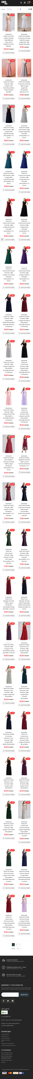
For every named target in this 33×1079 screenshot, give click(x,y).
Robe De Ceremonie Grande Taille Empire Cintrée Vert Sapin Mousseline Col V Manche (8, 557)
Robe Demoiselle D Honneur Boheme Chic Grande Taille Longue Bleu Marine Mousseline (9, 739)
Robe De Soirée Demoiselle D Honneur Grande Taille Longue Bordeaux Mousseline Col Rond (8, 464)
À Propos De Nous (5, 1034)
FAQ (2, 1041)
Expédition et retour (5, 1040)
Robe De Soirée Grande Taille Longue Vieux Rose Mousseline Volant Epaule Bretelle (8, 87)
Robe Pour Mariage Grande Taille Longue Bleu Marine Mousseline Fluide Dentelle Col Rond (24, 604)
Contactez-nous (5, 1036)
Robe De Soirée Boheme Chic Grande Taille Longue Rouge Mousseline (24, 649)
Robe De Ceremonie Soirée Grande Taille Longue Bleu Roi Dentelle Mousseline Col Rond (24, 179)
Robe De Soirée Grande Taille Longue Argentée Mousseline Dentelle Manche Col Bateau (8, 367)
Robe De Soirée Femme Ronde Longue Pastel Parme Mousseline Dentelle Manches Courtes (24, 922)
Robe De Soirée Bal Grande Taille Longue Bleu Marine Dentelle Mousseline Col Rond (8, 133)
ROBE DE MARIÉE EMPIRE (6, 1055)
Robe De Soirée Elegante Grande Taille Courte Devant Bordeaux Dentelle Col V (24, 462)
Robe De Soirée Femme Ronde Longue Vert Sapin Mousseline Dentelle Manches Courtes (9, 876)
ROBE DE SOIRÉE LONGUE (6, 1060)
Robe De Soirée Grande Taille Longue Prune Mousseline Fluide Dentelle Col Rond (9, 649)
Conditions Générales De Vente (8, 1045)
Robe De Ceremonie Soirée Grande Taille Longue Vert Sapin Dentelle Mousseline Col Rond (9, 275)
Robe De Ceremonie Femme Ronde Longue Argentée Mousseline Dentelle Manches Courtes (24, 830)
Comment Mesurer (5, 1038)
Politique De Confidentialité (7, 1043)
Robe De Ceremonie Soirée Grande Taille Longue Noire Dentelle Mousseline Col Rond (24, 227)
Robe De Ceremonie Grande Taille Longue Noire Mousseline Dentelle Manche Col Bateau (24, 368)
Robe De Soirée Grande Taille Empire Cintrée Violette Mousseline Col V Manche (24, 556)
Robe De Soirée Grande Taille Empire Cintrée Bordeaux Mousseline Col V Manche (8, 510)
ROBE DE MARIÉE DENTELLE (7, 1053)
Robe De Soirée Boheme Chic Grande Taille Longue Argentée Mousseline (8, 692)
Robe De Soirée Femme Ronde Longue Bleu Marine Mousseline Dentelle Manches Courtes (24, 876)
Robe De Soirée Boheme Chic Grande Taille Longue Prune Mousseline (24, 784)
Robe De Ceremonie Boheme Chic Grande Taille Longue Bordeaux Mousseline (24, 739)
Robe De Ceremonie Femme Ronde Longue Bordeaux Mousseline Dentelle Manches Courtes (9, 923)
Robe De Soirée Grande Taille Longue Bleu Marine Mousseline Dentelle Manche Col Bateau (9, 322)
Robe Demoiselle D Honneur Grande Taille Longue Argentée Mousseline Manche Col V (24, 87)
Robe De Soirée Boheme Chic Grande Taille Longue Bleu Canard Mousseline (24, 693)
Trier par (3, 9)
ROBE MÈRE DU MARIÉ (6, 1058)
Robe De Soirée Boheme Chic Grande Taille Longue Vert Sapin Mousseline (9, 828)
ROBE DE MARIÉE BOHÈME (6, 1057)
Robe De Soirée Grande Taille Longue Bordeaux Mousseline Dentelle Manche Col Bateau (24, 322)
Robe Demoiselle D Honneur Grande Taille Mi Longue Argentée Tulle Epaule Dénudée (24, 40)
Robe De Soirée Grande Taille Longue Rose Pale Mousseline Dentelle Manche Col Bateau (8, 415)
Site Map (3, 1062)
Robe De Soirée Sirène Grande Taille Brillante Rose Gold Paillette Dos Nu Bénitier (9, 41)
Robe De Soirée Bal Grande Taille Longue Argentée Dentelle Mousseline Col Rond (24, 133)
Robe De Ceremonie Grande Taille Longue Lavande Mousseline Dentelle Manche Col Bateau (24, 416)
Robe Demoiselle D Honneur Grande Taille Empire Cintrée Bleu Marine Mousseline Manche (24, 510)
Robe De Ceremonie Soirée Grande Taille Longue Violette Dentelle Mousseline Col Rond (24, 275)
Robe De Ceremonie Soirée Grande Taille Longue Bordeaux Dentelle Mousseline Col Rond (9, 227)
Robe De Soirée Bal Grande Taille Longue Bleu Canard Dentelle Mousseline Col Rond (8, 178)
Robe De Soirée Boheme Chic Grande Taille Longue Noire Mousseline (9, 784)
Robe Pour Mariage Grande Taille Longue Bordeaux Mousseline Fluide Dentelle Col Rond (9, 604)
